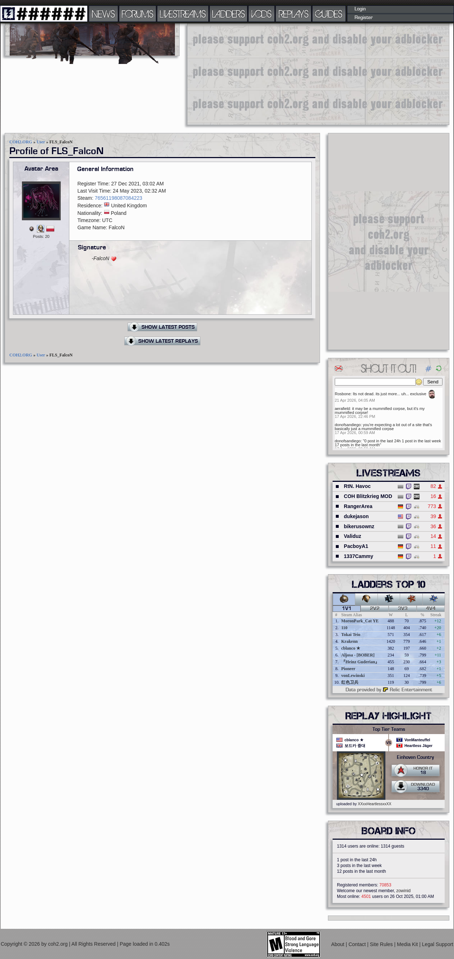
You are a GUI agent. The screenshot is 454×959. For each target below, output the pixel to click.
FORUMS (137, 14)
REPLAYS (294, 14)
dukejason (356, 516)
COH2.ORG (20, 141)
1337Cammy (358, 556)
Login (360, 8)
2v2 (375, 608)
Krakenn (349, 641)
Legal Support (437, 944)
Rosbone (343, 394)
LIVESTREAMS (183, 14)
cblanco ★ (350, 648)
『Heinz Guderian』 (360, 661)
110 (344, 627)
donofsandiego (348, 425)
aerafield (342, 408)
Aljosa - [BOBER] (358, 655)
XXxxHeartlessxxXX (374, 804)
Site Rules (382, 944)
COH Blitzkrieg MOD (368, 496)
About (338, 944)
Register (364, 17)
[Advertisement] (283, 73)
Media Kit (408, 944)
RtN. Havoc (357, 486)
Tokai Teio (350, 634)
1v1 (347, 608)
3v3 (403, 608)
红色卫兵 (349, 682)
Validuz (352, 536)
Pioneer (348, 668)
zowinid (403, 890)
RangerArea (358, 506)
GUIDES (329, 14)
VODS (261, 14)
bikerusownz (359, 526)
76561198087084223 (118, 198)
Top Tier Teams (388, 729)
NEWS (103, 14)
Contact (357, 944)
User (41, 141)
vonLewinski (353, 675)
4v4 (431, 608)
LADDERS (228, 14)
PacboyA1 (356, 546)
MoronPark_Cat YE (360, 620)
